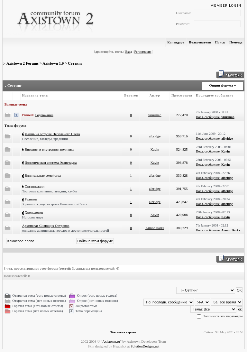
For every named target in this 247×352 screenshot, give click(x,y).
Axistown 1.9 (53, 63)
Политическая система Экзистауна (51, 162)
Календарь (176, 42)
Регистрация (142, 51)
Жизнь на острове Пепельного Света (52, 134)
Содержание (44, 115)
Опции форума (221, 85)
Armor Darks (154, 228)
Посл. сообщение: (208, 117)
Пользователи (200, 42)
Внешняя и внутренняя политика (49, 149)
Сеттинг (75, 63)
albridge (154, 136)
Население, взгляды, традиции (45, 139)
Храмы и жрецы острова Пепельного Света (54, 204)
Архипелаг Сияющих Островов (45, 225)
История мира (32, 217)
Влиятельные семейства (43, 175)
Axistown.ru (111, 341)
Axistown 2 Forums (22, 63)
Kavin (155, 149)
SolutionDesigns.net (145, 346)
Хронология (34, 212)
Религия (31, 199)
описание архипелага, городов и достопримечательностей (65, 230)
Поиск (220, 42)
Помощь (235, 42)
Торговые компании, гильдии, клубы (49, 191)
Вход (128, 51)
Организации (35, 186)
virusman (154, 115)
